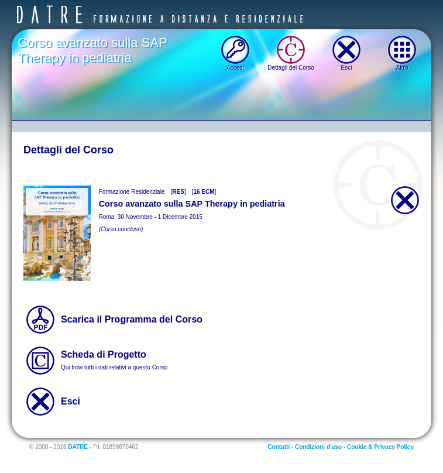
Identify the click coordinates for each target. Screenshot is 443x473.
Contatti (278, 447)
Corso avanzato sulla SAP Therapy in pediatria (92, 50)
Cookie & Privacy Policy (380, 447)
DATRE (78, 447)
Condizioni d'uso (318, 447)
